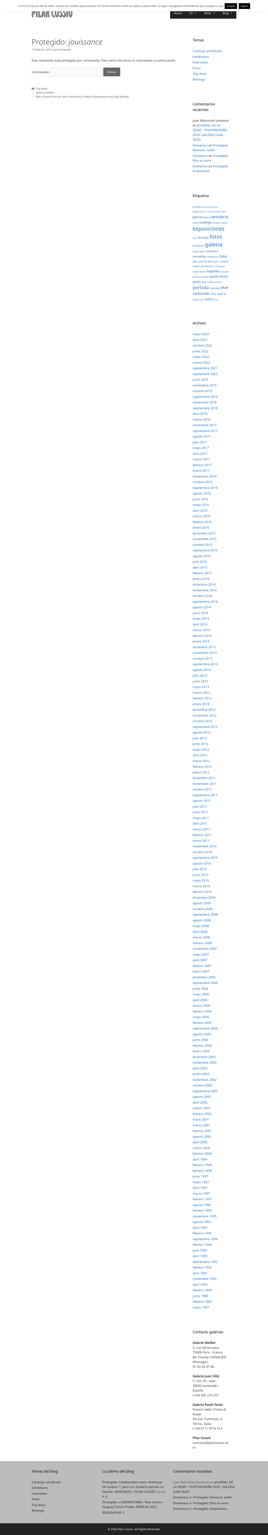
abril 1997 (200, 1187)
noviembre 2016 (205, 476)
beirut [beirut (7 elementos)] (197, 217)
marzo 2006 (201, 1005)
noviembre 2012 (205, 715)
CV (194, 13)
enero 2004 (201, 1051)
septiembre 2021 (205, 368)
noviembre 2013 (205, 652)
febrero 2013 (202, 698)
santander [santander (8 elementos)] (201, 293)
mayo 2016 (201, 505)
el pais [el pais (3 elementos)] (216, 222)
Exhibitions (201, 56)
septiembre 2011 (205, 795)
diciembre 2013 (204, 647)
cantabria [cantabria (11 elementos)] (219, 216)
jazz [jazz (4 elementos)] (195, 261)
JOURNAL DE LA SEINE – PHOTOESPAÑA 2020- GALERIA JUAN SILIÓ (204, 1487)
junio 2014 (200, 613)
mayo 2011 (201, 818)
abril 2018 (200, 413)
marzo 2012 (201, 761)
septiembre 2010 (205, 857)
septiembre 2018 (205, 408)
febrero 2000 (202, 1153)
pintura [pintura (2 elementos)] (218, 282)
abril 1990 (200, 1284)
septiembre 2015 (205, 550)
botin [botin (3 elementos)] (206, 217)
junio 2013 (200, 681)
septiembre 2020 (205, 374)
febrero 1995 (202, 1233)
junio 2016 (200, 499)
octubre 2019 (202, 391)
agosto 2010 (202, 863)
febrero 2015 (202, 573)
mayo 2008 (201, 926)
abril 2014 (200, 624)
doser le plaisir (45, 92)
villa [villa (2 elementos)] (216, 299)
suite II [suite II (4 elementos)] (221, 294)
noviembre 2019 (205, 385)
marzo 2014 (201, 630)
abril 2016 (200, 510)
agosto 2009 (202, 903)
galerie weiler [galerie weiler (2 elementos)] (199, 251)
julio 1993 (200, 1250)
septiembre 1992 (205, 1262)
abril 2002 (200, 1102)
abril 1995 (200, 1227)
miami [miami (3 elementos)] (196, 266)
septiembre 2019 (205, 396)
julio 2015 (200, 561)
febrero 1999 (202, 1165)
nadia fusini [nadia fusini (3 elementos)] (199, 271)
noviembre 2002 (205, 1079)
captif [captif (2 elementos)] (195, 222)
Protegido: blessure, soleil (213, 1497)
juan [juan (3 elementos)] (200, 261)
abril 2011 (200, 823)
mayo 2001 (201, 1119)
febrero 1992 (202, 1267)
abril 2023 (200, 340)
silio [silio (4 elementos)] (213, 294)
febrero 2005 (202, 1023)
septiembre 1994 (205, 1239)
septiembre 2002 (205, 1091)
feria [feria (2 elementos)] (195, 238)
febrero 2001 (202, 1131)
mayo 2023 (201, 334)
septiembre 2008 (205, 914)
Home (178, 13)
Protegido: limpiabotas (210, 1508)
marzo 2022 (201, 362)
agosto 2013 (202, 670)
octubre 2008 (202, 909)
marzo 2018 (201, 419)
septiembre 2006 (205, 983)
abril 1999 (200, 1159)
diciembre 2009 (204, 897)
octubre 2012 (202, 721)
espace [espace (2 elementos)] (224, 222)
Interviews (200, 62)
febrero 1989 (202, 1301)
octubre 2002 (202, 1085)
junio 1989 (200, 1296)
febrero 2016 (202, 522)
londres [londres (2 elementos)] (215, 261)
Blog (229, 13)
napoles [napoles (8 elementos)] (213, 271)
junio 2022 (200, 351)
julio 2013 (200, 675)
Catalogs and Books (207, 51)
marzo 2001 (201, 1125)
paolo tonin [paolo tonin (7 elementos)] (218, 276)
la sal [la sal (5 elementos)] (207, 261)
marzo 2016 (201, 516)
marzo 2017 (201, 459)
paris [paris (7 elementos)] (197, 281)
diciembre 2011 (204, 778)
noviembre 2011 (205, 783)
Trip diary (42, 88)
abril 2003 (200, 1068)
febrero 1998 (202, 1171)
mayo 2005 (201, 1017)
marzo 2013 (201, 692)
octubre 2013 (202, 658)
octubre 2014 (202, 596)
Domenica (200, 145)
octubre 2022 (202, 345)
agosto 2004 (202, 1034)
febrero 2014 (202, 636)
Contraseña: (67, 72)
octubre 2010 (202, 852)
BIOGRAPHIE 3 (113, 1512)
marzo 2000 (201, 1148)
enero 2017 (201, 470)
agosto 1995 (202, 1222)
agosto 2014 (202, 607)
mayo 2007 (201, 954)
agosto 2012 (202, 732)
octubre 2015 (202, 544)
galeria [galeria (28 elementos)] (213, 244)
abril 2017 (200, 453)
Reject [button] (244, 6)
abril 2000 (200, 1142)
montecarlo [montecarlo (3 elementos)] (207, 266)
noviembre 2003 (205, 1062)
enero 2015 (201, 579)
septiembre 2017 (205, 431)
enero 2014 (201, 641)
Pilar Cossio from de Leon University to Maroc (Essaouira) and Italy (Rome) (82, 96)
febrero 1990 (202, 1290)
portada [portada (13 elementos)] (201, 287)
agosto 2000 (202, 1136)
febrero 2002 (202, 1114)
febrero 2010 (202, 892)
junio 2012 (200, 744)
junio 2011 (200, 812)
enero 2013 (201, 704)
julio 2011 (200, 806)
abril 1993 (200, 1256)
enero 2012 (201, 772)
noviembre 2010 (205, 846)
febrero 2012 (202, 766)
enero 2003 (201, 1074)
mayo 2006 (201, 994)
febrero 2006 (202, 1011)
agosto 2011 (202, 800)
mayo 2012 (201, 749)
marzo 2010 (201, 886)
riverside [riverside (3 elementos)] (215, 288)
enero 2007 (201, 971)
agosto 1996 (202, 1205)
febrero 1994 (202, 1244)
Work (211, 13)
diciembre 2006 (204, 977)
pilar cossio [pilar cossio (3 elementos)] (208, 282)
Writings (199, 79)
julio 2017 (200, 442)
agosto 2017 (202, 436)
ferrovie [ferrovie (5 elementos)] (203, 237)
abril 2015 (200, 567)
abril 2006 (200, 1000)
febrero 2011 (202, 835)
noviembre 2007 (205, 948)
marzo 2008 (201, 937)
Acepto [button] (231, 6)
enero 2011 (201, 840)
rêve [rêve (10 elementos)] (224, 287)
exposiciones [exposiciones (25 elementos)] (208, 228)
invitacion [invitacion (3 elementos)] (212, 256)
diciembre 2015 (204, 533)
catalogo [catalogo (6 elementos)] (205, 222)
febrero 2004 (202, 1045)
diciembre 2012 (204, 709)
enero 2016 (201, 527)
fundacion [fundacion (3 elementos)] (198, 245)
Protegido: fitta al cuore (211, 1503)
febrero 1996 (202, 1210)
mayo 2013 (201, 687)
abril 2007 (200, 960)
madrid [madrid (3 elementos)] (224, 261)
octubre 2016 (202, 482)
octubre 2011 (202, 789)
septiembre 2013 (205, 664)
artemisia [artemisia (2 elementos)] (216, 211)
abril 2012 (200, 755)
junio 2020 (200, 379)
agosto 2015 (202, 556)
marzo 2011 (201, 829)
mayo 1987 (201, 1307)
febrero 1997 (202, 1199)
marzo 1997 (201, 1193)
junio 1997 (200, 1176)
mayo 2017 (201, 448)
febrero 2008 (202, 943)
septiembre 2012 (205, 727)
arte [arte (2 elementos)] (209, 211)
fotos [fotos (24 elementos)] (216, 236)
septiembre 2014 (205, 601)
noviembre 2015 (205, 539)
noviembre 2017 (205, 425)
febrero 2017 (202, 465)
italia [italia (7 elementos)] (223, 256)
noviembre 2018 (205, 402)
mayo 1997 (201, 1182)
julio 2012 (200, 738)
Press (197, 68)
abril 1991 (200, 1273)
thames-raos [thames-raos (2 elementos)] (198, 299)
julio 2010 (200, 869)
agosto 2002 (202, 1096)
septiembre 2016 (205, 488)
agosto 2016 (202, 493)
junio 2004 (200, 1040)
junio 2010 (200, 875)
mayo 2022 (201, 357)
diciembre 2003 (204, 1057)
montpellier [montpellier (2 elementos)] (219, 266)
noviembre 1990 (205, 1279)
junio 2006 (200, 988)
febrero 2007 (202, 966)
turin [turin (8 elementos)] (209, 299)
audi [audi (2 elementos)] (223, 211)
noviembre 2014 (205, 590)
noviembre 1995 (205, 1216)
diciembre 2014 (204, 584)
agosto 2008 (202, 920)
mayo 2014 (201, 618)
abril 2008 (200, 931)
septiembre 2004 (205, 1028)
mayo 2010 (201, 880)
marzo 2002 (201, 1108)
